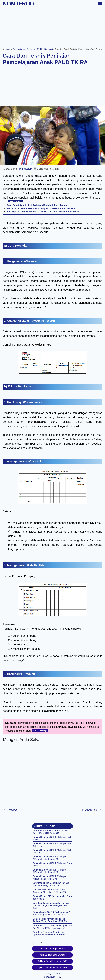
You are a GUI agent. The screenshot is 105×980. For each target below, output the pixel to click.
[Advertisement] (52, 26)
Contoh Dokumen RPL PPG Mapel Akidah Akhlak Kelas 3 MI (49, 877)
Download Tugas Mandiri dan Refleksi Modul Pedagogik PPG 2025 (51, 884)
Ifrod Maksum (25, 169)
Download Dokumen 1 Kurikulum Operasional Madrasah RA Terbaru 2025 (52, 933)
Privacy (48, 974)
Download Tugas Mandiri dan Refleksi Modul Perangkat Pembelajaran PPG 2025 (51, 905)
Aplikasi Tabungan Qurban (52, 955)
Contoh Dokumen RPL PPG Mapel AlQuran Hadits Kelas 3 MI (49, 871)
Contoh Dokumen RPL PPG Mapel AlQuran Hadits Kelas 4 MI (49, 858)
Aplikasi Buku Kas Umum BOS (52, 961)
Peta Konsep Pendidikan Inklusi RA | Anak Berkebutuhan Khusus (41, 208)
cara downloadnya (40, 731)
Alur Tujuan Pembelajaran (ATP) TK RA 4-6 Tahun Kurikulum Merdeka (43, 212)
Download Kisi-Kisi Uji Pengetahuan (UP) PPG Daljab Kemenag (50, 831)
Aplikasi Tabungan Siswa (52, 948)
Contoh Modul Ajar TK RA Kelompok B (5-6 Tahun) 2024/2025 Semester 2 (51, 913)
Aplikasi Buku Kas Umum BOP (52, 967)
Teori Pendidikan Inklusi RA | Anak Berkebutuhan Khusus (37, 205)
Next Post (13, 809)
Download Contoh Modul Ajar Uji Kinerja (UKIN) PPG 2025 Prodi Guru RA (52, 926)
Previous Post (89, 809)
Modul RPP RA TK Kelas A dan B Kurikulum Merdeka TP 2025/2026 (49, 890)
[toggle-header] (100, 3)
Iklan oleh (39, 943)
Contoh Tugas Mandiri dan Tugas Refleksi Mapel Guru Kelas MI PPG (50, 920)
